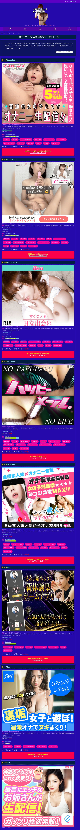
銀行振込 (46, 143)
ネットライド (69, 341)
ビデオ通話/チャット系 (10, 134)
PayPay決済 (40, 238)
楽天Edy (38, 143)
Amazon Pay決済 (8, 647)
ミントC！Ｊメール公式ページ (38, 354)
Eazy (8, 667)
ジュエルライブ (11, 60)
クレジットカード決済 (26, 139)
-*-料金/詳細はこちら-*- (7, 129)
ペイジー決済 (21, 143)
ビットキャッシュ (61, 139)
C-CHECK (6, 139)
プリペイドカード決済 (9, 143)
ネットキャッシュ (21, 444)
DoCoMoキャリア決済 (17, 544)
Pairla (8, 762)
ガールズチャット (12, 464)
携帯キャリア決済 (54, 547)
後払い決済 (30, 143)
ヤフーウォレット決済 (59, 444)
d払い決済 (15, 238)
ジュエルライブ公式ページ (38, 152)
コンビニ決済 (38, 139)
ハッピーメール (11, 361)
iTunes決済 (34, 441)
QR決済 (49, 238)
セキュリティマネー (49, 139)
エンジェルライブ (12, 159)
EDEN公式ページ (38, 659)
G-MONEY (23, 238)
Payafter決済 (38, 544)
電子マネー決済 (55, 143)
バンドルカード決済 (21, 547)
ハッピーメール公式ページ (38, 457)
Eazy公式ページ (38, 755)
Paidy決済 (15, 139)
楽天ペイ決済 (15, 246)
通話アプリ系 (8, 642)
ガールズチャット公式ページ (37, 560)
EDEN (8, 567)
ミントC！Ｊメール (12, 262)
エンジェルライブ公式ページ (38, 255)
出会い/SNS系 (8, 336)
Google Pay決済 (24, 441)
